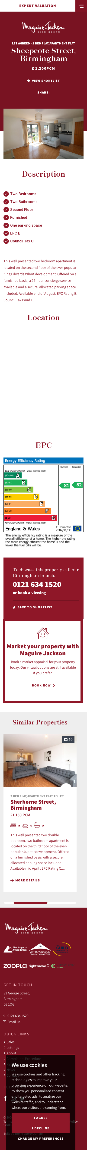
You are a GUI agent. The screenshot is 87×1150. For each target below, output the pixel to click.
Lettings (11, 1047)
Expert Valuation (37, 5)
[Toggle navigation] (81, 5)
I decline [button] (40, 1128)
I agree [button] (41, 1118)
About (9, 1053)
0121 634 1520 (37, 584)
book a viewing (32, 592)
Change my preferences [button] (41, 1138)
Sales (9, 1042)
